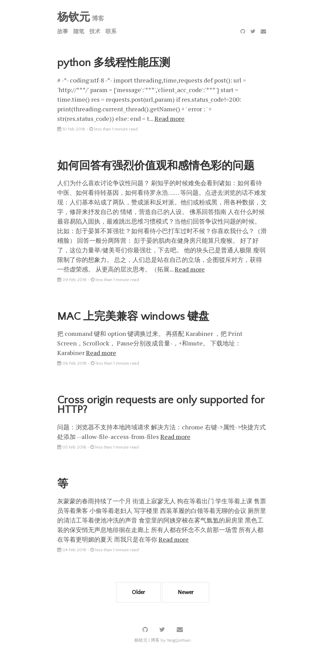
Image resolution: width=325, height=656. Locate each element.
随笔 (78, 31)
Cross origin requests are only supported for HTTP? (160, 405)
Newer (185, 592)
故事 (62, 31)
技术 (94, 31)
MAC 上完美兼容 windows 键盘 (133, 317)
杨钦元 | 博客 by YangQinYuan (162, 640)
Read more (169, 118)
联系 (110, 31)
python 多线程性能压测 (113, 63)
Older (138, 592)
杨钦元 (73, 17)
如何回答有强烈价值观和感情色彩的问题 (155, 166)
